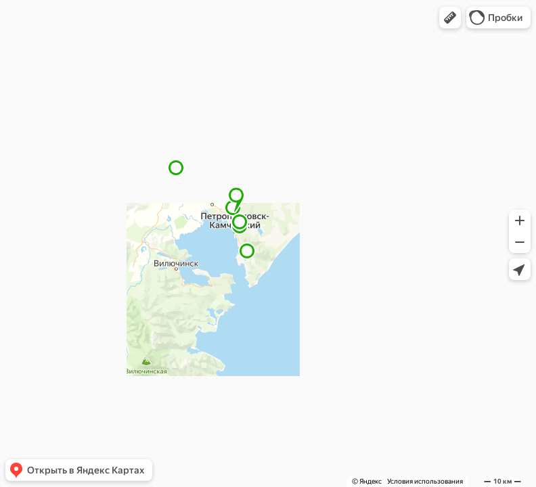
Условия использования (425, 481)
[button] (450, 17)
